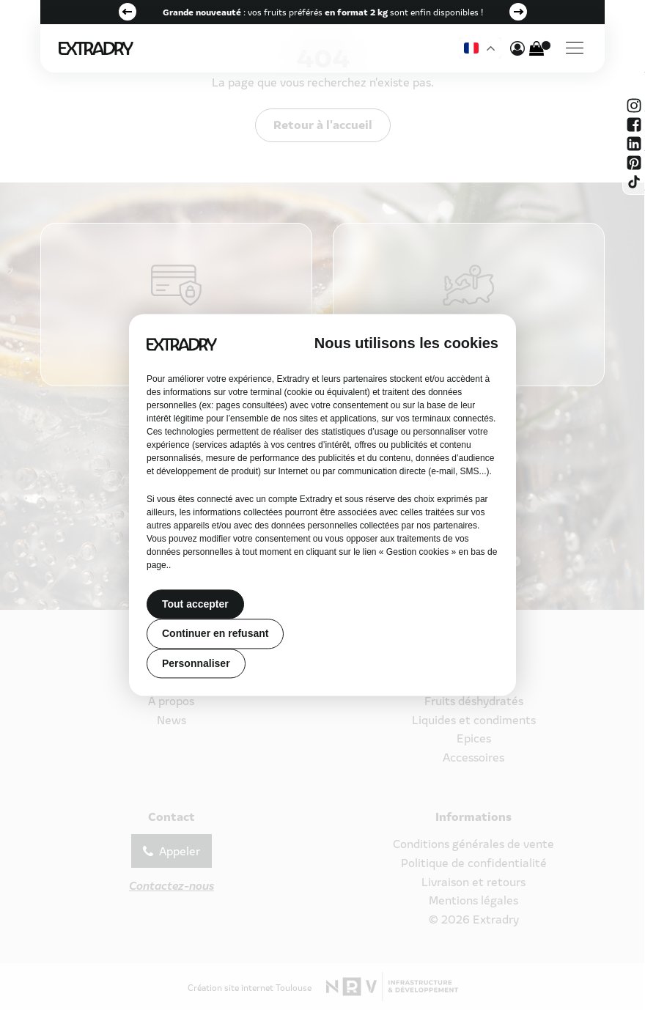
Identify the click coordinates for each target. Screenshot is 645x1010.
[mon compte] (517, 48)
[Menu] (574, 48)
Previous (127, 12)
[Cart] (536, 48)
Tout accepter (195, 604)
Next (518, 12)
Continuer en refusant (215, 634)
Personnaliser (196, 663)
